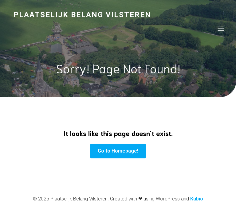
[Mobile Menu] (221, 28)
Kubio (196, 199)
